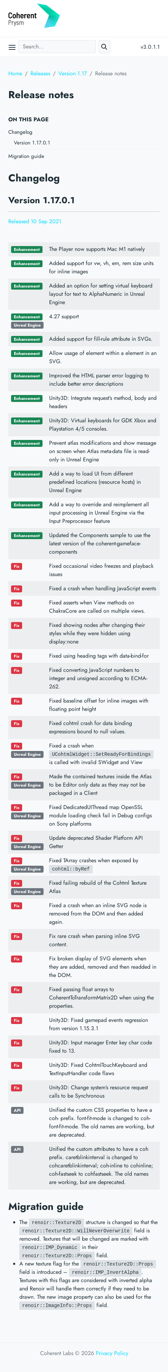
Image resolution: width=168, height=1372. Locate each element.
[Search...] (57, 46)
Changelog (20, 132)
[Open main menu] (12, 47)
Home (15, 73)
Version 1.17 (72, 73)
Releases (40, 73)
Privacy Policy (112, 1353)
